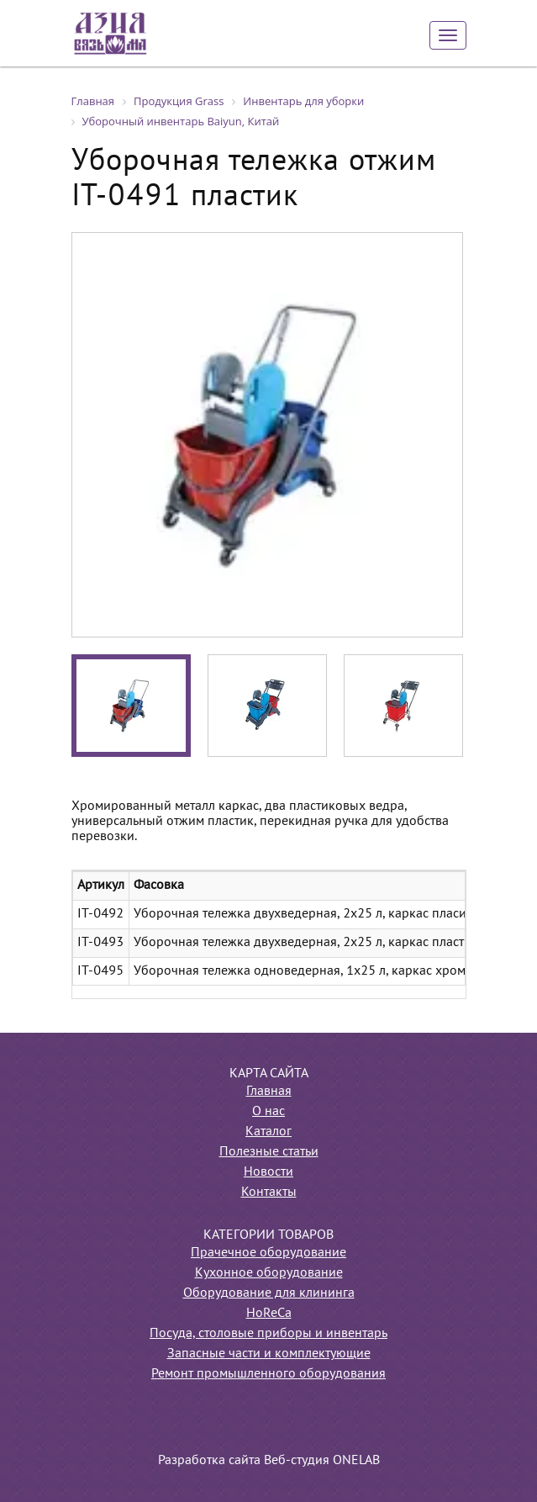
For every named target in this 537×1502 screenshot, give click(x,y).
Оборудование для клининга (269, 1293)
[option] (267, 435)
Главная (269, 1091)
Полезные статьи (269, 1152)
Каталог (268, 1132)
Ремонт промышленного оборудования (268, 1374)
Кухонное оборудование (269, 1273)
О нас (268, 1112)
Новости (268, 1172)
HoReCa (269, 1314)
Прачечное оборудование (268, 1253)
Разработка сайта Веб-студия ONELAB (269, 1461)
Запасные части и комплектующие (269, 1354)
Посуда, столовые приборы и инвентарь (268, 1334)
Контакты (269, 1192)
